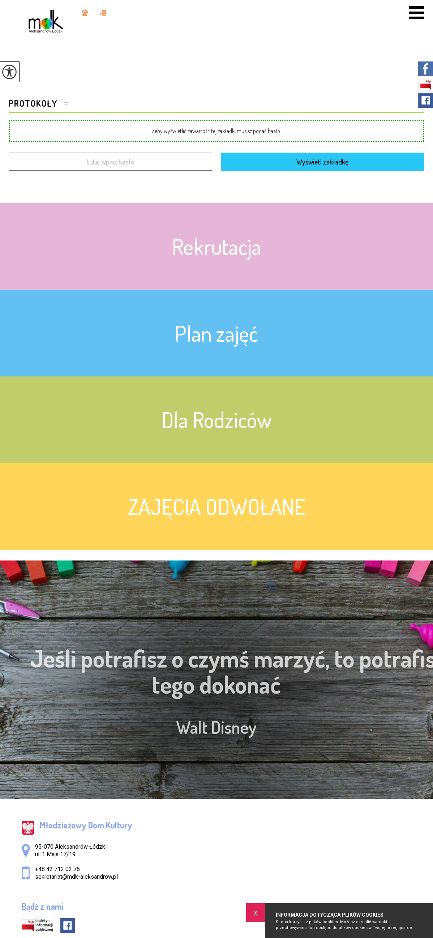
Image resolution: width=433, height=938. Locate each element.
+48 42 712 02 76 (85, 13)
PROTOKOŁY (34, 103)
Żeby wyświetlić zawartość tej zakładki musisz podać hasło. (216, 131)
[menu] (416, 13)
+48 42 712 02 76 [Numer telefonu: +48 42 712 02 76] (57, 869)
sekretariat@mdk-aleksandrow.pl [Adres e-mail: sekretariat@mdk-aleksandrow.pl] (76, 876)
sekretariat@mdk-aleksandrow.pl (102, 13)
